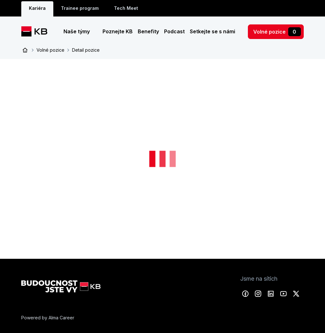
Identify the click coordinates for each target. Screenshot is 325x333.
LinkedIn (271, 294)
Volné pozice (277, 31)
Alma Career (61, 317)
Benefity (148, 31)
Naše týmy (77, 31)
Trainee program (80, 8)
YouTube (283, 294)
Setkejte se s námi (212, 31)
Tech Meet (126, 8)
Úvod (25, 50)
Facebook (245, 294)
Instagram (258, 294)
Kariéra (37, 8)
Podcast (174, 31)
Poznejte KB (118, 31)
